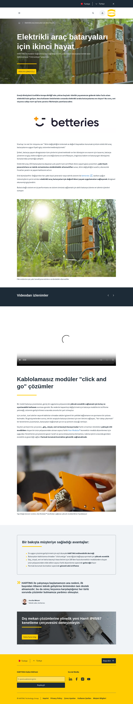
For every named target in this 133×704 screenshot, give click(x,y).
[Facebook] (76, 679)
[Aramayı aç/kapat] (93, 13)
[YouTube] (88, 679)
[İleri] (113, 295)
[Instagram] (82, 679)
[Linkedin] (70, 679)
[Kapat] (113, 3)
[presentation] (100, 3)
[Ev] (19, 23)
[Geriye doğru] (108, 295)
